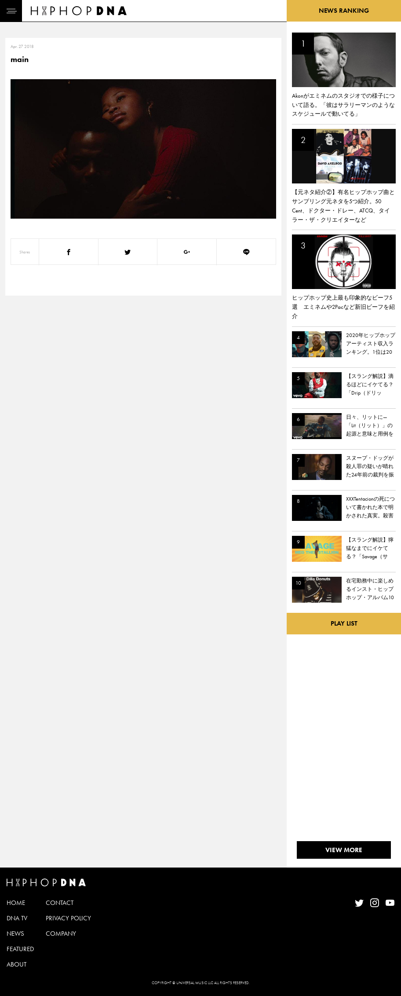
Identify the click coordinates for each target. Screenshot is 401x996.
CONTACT (59, 902)
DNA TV (17, 918)
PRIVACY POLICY (68, 918)
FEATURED (20, 949)
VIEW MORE (343, 850)
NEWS (15, 933)
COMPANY (61, 933)
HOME (16, 902)
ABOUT (16, 964)
